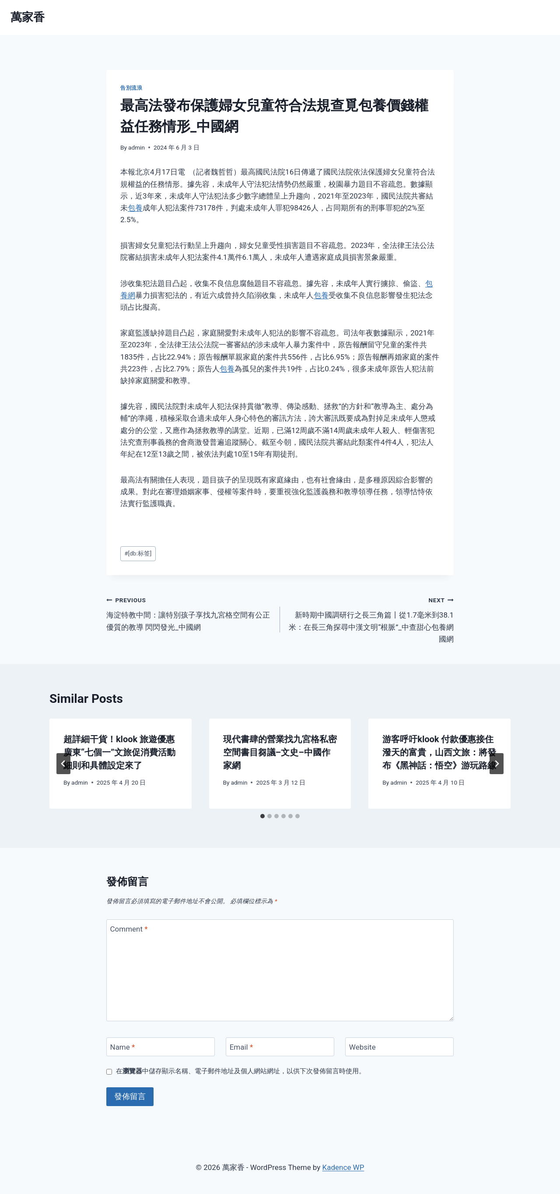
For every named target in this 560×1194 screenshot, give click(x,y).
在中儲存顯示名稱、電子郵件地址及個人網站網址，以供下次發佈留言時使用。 (240, 1071)
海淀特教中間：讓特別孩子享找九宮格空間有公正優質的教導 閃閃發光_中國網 (189, 613)
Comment (129, 929)
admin (136, 147)
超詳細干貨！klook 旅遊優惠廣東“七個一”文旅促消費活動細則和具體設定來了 (119, 752)
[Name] (160, 1046)
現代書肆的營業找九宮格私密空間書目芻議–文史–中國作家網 (280, 752)
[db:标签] (137, 553)
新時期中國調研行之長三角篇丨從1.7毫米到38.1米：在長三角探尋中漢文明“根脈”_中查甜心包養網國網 (370, 618)
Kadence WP (343, 1167)
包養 (135, 207)
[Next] (497, 763)
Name (122, 1047)
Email (241, 1047)
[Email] (280, 1046)
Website (362, 1047)
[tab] (262, 816)
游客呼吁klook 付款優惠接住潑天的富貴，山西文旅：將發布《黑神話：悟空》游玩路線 (439, 752)
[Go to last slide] (63, 763)
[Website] (399, 1046)
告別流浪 (131, 88)
